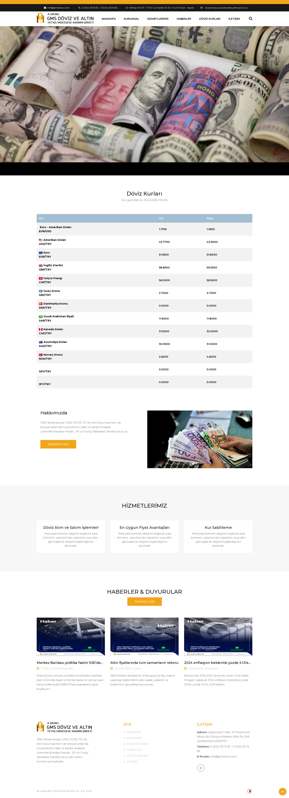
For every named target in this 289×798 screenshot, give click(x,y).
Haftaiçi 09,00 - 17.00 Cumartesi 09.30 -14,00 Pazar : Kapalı (160, 7)
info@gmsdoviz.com (56, 7)
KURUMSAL (131, 18)
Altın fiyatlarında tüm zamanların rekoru (144, 663)
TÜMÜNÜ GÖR (144, 601)
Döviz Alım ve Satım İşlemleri (70, 527)
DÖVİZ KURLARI (209, 18)
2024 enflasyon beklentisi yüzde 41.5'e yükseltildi (216, 663)
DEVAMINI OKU (58, 444)
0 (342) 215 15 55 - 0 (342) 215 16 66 (98, 7)
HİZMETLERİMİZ (158, 18)
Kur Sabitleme (218, 527)
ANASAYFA (109, 18)
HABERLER (184, 18)
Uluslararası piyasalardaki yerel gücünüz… (227, 7)
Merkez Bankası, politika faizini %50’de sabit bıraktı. (68, 663)
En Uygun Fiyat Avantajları (145, 527)
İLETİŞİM (234, 18)
